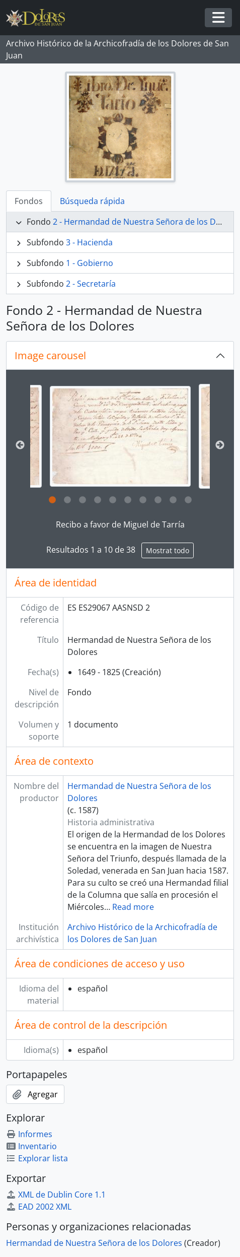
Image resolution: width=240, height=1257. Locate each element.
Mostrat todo (167, 550)
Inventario (31, 1146)
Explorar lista (37, 1158)
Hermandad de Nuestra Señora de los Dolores (94, 1242)
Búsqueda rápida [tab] (92, 201)
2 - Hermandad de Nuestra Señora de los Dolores (146, 221)
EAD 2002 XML (38, 1206)
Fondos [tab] (29, 201)
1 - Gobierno (89, 263)
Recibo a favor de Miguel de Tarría (120, 524)
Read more (133, 906)
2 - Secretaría (91, 283)
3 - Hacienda (89, 242)
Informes (29, 1134)
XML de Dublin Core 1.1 (56, 1194)
